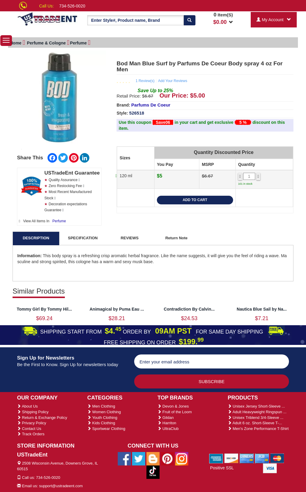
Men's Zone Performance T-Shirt (258, 428)
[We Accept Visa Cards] (270, 467)
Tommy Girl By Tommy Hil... (44, 309)
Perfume (59, 221)
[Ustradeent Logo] (47, 18)
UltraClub (168, 428)
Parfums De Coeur (150, 104)
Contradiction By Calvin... (189, 309)
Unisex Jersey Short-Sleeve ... (256, 406)
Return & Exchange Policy (42, 417)
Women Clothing (104, 412)
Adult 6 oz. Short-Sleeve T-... (255, 423)
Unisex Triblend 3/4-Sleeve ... (255, 417)
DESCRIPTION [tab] (36, 238)
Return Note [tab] (176, 238)
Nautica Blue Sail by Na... (262, 309)
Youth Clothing (102, 417)
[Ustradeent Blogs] (153, 458)
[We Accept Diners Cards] (247, 458)
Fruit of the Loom (174, 412)
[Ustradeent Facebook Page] (124, 458)
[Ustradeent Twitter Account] (138, 458)
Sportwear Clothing (106, 428)
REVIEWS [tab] (130, 238)
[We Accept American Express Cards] (216, 458)
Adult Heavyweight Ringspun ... (257, 412)
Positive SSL (222, 467)
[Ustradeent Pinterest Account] (167, 458)
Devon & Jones (173, 406)
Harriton (166, 423)
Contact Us (29, 428)
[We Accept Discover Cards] (231, 458)
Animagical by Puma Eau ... (117, 309)
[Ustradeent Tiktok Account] (153, 471)
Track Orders (31, 434)
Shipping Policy (33, 412)
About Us (27, 406)
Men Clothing (101, 406)
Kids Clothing (101, 423)
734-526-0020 (72, 6)
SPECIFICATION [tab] (82, 238)
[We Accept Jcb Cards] (262, 458)
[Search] (189, 20)
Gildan (165, 417)
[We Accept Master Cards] (277, 458)
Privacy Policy (31, 423)
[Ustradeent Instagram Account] (181, 458)
